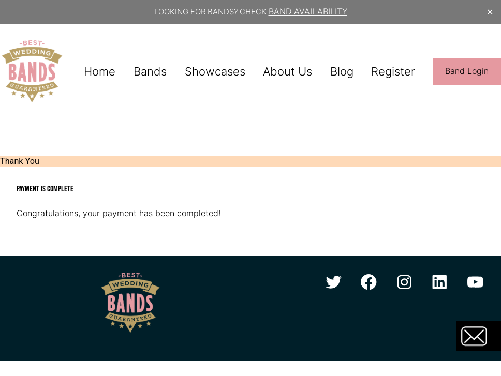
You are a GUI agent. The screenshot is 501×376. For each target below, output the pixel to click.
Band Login (467, 71)
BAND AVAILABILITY (308, 11)
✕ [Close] (490, 11)
